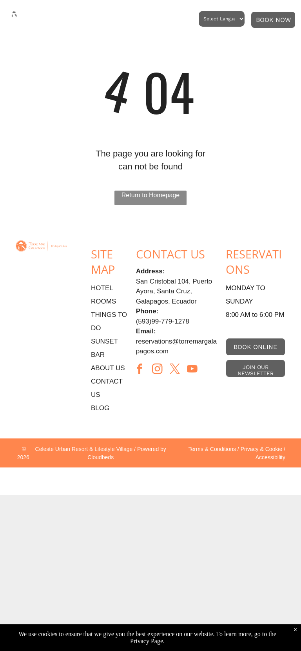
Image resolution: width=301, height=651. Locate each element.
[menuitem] (76, 19)
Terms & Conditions (212, 449)
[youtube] (192, 370)
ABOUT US (108, 368)
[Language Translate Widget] (222, 19)
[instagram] (157, 370)
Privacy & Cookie (262, 449)
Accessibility (270, 457)
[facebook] (140, 370)
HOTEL (102, 288)
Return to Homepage (150, 195)
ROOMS (103, 301)
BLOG (100, 408)
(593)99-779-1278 (162, 321)
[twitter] (175, 370)
